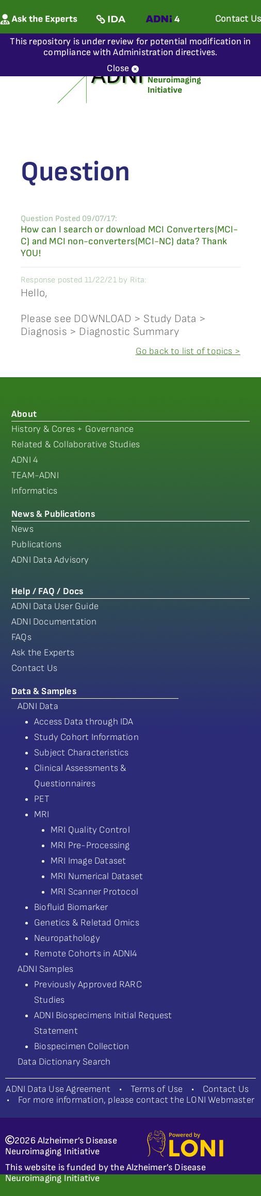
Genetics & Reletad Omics (86, 922)
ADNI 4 (24, 459)
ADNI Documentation (54, 621)
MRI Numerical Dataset (97, 876)
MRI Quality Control (90, 829)
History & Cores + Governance (72, 429)
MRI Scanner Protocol (94, 891)
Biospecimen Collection (81, 1046)
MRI (42, 814)
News (22, 529)
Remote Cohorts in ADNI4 (86, 953)
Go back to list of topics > (188, 351)
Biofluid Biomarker (71, 907)
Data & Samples (43, 691)
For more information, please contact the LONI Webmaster (136, 1099)
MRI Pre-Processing (90, 845)
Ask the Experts (42, 652)
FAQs (21, 637)
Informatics (34, 490)
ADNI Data (38, 706)
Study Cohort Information (86, 737)
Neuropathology (67, 938)
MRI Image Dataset (88, 860)
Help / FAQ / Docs (47, 591)
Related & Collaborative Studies (75, 444)
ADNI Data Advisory (50, 559)
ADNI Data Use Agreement (58, 1089)
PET (42, 799)
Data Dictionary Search (64, 1061)
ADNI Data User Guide (55, 606)
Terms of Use (156, 1089)
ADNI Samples (45, 969)
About (24, 414)
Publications (36, 544)
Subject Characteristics (81, 752)
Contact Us (34, 668)
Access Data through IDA (84, 721)
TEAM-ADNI (35, 475)
